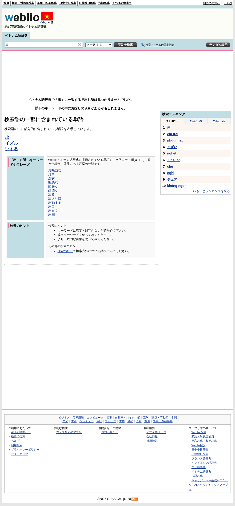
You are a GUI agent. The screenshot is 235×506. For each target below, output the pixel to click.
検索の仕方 (65, 251)
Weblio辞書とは (21, 432)
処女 (51, 178)
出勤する (54, 203)
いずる (11, 148)
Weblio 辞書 (198, 432)
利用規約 (16, 445)
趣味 (99, 421)
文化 (65, 421)
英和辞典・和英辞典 (204, 440)
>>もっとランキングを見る (211, 191)
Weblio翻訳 (198, 445)
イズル (11, 143)
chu (170, 166)
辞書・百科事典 (163, 421)
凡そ (51, 174)
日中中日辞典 (67, 3)
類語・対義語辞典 (23, 3)
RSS (135, 499)
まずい (172, 147)
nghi (170, 173)
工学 (146, 417)
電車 (109, 417)
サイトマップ (19, 453)
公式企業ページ (156, 432)
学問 (174, 417)
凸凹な (53, 190)
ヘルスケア (87, 421)
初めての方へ (211, 3)
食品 (130, 421)
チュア (172, 179)
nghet (171, 153)
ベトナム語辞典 (16, 35)
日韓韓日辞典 (87, 3)
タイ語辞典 (198, 467)
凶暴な (53, 186)
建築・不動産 (159, 417)
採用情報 (152, 440)
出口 (51, 207)
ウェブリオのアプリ (69, 432)
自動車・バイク (125, 417)
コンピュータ (95, 417)
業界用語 (78, 417)
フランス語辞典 (201, 458)
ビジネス (64, 417)
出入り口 (54, 198)
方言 (147, 421)
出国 (51, 215)
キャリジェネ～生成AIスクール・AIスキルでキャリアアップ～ (208, 484)
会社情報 (152, 436)
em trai (172, 134)
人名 (139, 421)
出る (51, 194)
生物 (122, 421)
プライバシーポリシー (25, 449)
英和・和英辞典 (47, 3)
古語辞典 (104, 3)
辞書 (6, 3)
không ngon (177, 186)
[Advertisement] (146, 20)
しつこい (173, 160)
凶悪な (53, 182)
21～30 (218, 121)
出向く (53, 211)
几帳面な (54, 170)
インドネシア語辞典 (204, 462)
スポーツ (110, 421)
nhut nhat (175, 140)
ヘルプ (228, 3)
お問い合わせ (109, 432)
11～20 (195, 121)
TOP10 (172, 121)
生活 (74, 421)
